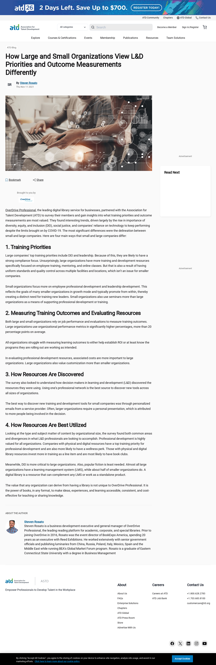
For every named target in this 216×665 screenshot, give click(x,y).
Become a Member (177, 27)
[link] (150, 17)
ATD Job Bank (159, 598)
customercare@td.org (198, 603)
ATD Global (123, 613)
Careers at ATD (160, 593)
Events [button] (88, 37)
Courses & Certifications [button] (62, 37)
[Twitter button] (180, 643)
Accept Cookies (182, 658)
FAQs (120, 598)
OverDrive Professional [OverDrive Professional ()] (20, 210)
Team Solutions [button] (175, 37)
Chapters (122, 608)
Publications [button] (130, 37)
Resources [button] (152, 37)
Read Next (172, 172)
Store (120, 622)
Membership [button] (107, 37)
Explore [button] (35, 37)
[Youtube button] (204, 643)
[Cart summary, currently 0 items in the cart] (206, 27)
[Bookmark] (13, 180)
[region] (108, 659)
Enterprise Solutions (127, 603)
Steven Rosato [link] (28, 83)
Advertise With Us (126, 627)
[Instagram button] (196, 643)
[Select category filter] (75, 27)
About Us (122, 593)
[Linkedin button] (188, 643)
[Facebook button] (172, 643)
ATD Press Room (126, 617)
